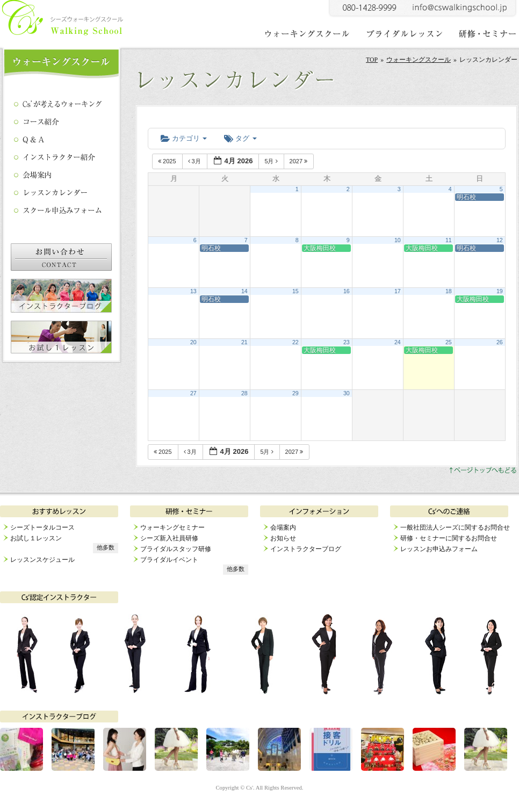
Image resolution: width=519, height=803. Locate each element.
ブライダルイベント (169, 559)
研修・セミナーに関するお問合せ (448, 538)
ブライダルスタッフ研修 (175, 549)
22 (295, 342)
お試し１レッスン (36, 538)
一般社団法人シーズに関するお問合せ (455, 527)
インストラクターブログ (305, 549)
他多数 (105, 548)
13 (193, 291)
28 (244, 393)
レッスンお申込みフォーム (439, 549)
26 (499, 342)
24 (397, 342)
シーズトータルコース (42, 527)
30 (346, 393)
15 (295, 291)
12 (499, 240)
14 (244, 291)
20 (193, 342)
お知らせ (283, 538)
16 (346, 291)
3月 (195, 161)
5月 (271, 161)
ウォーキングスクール (418, 59)
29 (295, 393)
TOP (372, 59)
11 (448, 240)
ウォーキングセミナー (172, 527)
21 (244, 342)
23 (346, 342)
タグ (240, 138)
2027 (299, 161)
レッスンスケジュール (42, 559)
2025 (168, 161)
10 (397, 240)
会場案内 (283, 527)
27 (193, 393)
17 (397, 291)
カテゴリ (184, 138)
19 (499, 291)
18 (448, 291)
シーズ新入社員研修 (169, 538)
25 (448, 342)
